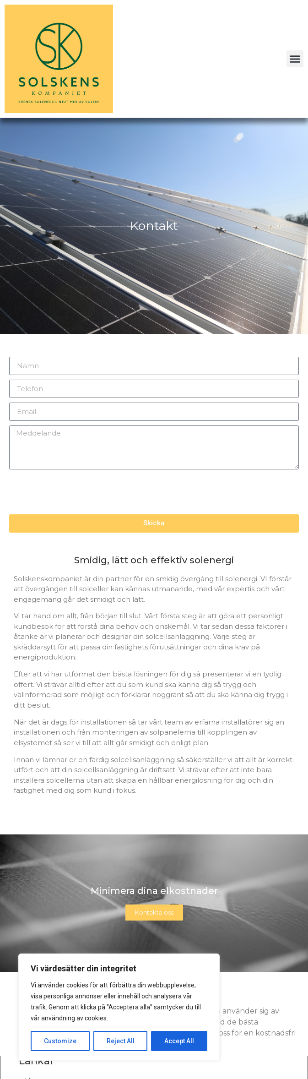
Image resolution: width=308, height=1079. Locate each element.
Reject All (121, 1041)
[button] (295, 59)
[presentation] (78, 492)
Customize (60, 1041)
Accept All (179, 1041)
